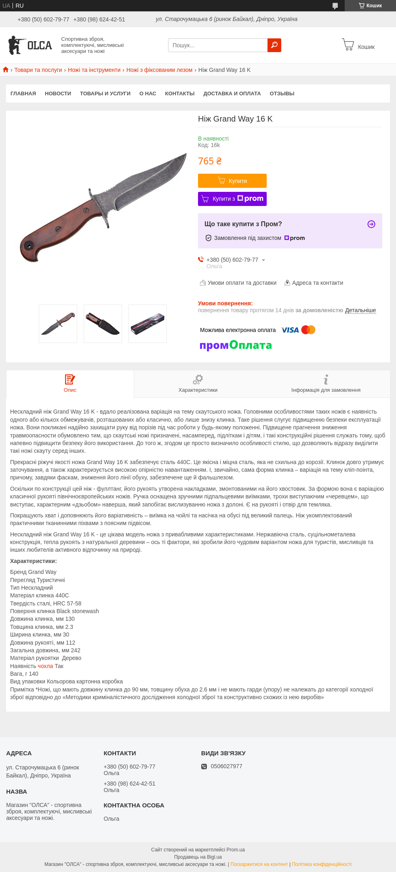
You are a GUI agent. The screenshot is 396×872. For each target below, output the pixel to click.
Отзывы (282, 93)
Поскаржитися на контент (259, 864)
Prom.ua (236, 850)
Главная (23, 93)
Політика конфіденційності (322, 864)
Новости (58, 93)
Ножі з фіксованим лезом (159, 70)
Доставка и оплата (232, 93)
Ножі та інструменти (94, 70)
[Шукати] (274, 45)
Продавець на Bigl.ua (198, 857)
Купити (238, 181)
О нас (147, 93)
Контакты (180, 93)
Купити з (238, 198)
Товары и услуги (105, 93)
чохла (45, 666)
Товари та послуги (38, 70)
